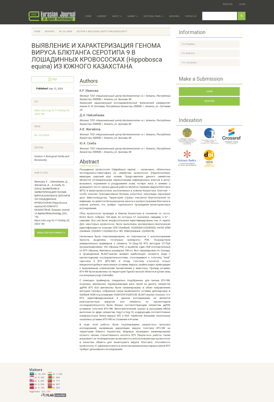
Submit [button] (132, 16)
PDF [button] (52, 79)
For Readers (188, 44)
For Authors (188, 53)
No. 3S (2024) (65, 31)
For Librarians (189, 62)
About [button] (117, 16)
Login (242, 4)
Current (102, 16)
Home (88, 16)
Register (228, 4)
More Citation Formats (51, 233)
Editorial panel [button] (154, 16)
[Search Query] (219, 16)
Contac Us (191, 16)
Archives (174, 16)
